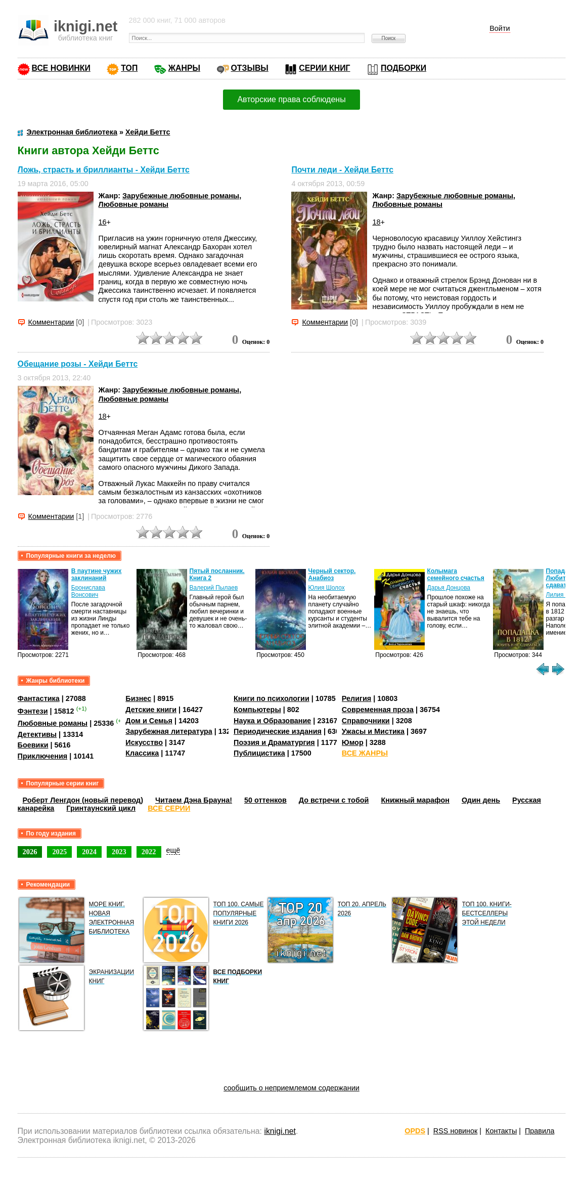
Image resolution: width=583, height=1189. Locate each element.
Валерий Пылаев (214, 587)
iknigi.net (279, 1131)
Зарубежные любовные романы (180, 196)
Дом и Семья (148, 721)
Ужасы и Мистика (373, 731)
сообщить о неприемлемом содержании (291, 1088)
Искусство (144, 742)
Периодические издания (278, 731)
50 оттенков (265, 800)
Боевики (33, 745)
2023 (119, 852)
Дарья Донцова (448, 587)
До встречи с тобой (334, 800)
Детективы (37, 734)
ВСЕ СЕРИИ (169, 808)
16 (103, 222)
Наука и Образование (272, 721)
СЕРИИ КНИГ (324, 68)
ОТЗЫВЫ (249, 68)
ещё (173, 850)
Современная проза (378, 710)
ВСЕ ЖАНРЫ (365, 753)
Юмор (353, 742)
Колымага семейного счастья (455, 574)
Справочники (366, 721)
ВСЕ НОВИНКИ (61, 68)
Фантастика (39, 698)
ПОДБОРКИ (403, 68)
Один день (481, 800)
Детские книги (150, 710)
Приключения (43, 756)
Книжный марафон (415, 800)
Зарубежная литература (168, 731)
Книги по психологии (271, 698)
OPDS (415, 1131)
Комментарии (51, 322)
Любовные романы (134, 204)
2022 (149, 852)
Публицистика (259, 753)
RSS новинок (455, 1131)
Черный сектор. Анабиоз (332, 574)
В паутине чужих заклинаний (96, 574)
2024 (89, 852)
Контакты (501, 1131)
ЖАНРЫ (184, 68)
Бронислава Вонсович (88, 591)
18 (376, 222)
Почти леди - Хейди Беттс (342, 169)
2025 (59, 852)
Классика (142, 753)
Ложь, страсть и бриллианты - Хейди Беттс (104, 169)
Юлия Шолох (326, 587)
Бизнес (138, 698)
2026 (30, 852)
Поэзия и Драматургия (274, 742)
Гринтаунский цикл (101, 808)
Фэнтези (33, 711)
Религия (356, 698)
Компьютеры (257, 710)
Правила (539, 1131)
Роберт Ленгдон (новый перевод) (83, 800)
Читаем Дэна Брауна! (193, 800)
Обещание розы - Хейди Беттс (78, 364)
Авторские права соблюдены (291, 99)
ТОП (129, 68)
